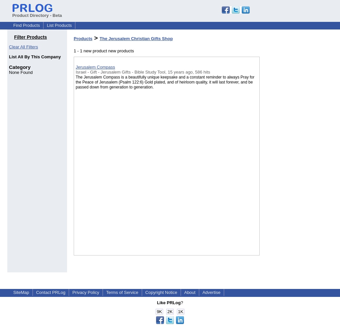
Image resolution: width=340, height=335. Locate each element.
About (190, 292)
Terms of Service (122, 292)
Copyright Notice (161, 292)
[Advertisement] (292, 172)
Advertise (211, 292)
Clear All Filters (23, 46)
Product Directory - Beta (37, 13)
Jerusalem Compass (95, 67)
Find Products (26, 25)
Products (83, 38)
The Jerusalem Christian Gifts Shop (136, 38)
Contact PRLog (50, 292)
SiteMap (21, 292)
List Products (59, 25)
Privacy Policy (85, 292)
